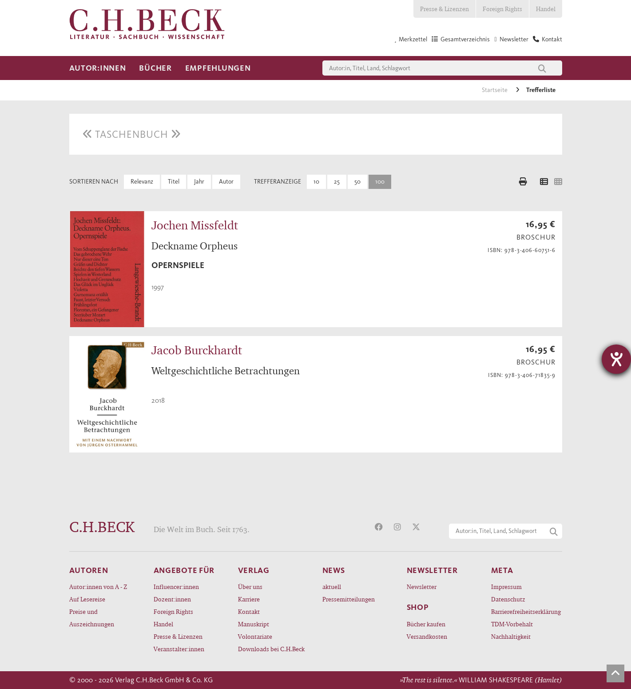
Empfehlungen (218, 68)
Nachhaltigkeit (511, 636)
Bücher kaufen (426, 624)
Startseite (495, 90)
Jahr (199, 181)
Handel (546, 8)
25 (337, 181)
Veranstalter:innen (179, 649)
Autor (226, 181)
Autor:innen (97, 68)
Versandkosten (427, 636)
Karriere (249, 599)
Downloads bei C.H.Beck (271, 649)
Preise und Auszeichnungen (91, 618)
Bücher (155, 68)
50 (357, 181)
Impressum (506, 586)
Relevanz (142, 181)
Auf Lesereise (87, 599)
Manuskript (253, 624)
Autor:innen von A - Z (98, 586)
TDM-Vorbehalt (512, 624)
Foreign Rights (502, 8)
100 (380, 181)
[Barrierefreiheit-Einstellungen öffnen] (616, 359)
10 (316, 181)
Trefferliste (541, 90)
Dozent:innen (172, 599)
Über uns (250, 586)
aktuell (331, 586)
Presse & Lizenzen (444, 8)
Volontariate (255, 636)
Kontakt (249, 611)
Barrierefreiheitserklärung (526, 611)
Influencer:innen (176, 586)
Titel (173, 181)
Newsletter (422, 586)
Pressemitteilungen (348, 599)
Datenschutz (508, 599)
